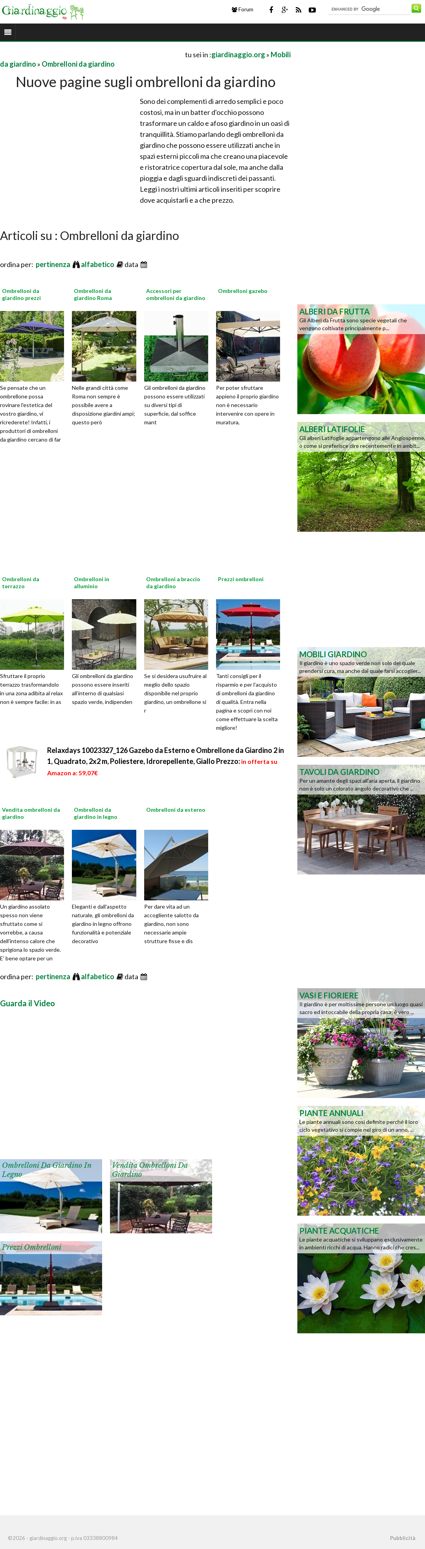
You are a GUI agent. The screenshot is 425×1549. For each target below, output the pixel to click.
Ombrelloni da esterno (175, 809)
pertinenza (53, 264)
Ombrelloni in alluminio (91, 582)
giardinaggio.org (238, 54)
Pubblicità (402, 1538)
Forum (242, 9)
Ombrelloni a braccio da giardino (173, 582)
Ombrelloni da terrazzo (20, 582)
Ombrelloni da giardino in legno (95, 813)
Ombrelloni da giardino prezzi (21, 294)
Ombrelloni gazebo (242, 290)
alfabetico (98, 264)
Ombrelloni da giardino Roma (93, 294)
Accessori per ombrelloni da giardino (175, 294)
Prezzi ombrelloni (241, 579)
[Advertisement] (92, 54)
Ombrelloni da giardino (78, 64)
